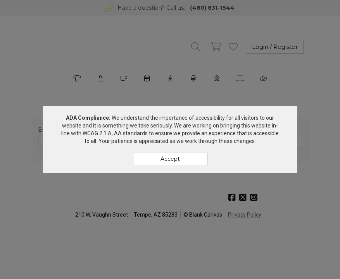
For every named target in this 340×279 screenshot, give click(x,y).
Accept (170, 158)
